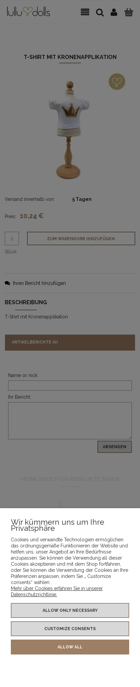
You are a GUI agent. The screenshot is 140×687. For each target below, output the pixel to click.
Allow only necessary (70, 610)
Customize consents (70, 628)
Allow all (70, 647)
